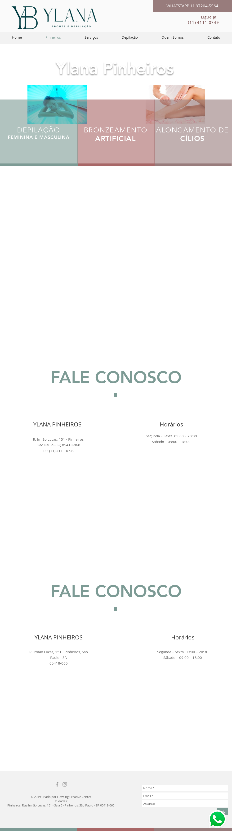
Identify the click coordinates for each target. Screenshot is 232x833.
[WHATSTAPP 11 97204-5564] (192, 6)
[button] (91, 37)
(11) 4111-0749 (203, 22)
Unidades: (61, 801)
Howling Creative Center (74, 797)
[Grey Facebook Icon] (57, 784)
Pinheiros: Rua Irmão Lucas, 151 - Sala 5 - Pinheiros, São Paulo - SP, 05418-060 (60, 805)
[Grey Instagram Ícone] (65, 784)
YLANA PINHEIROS (59, 637)
